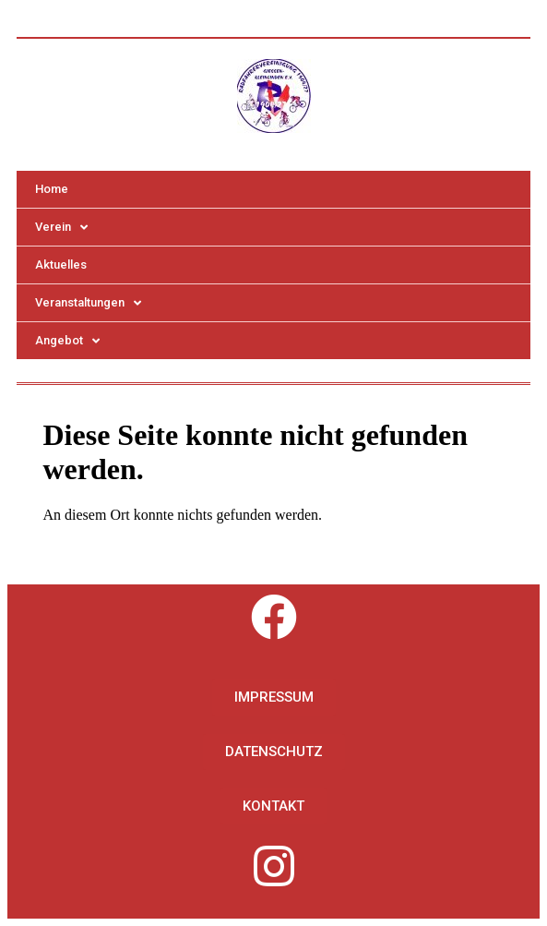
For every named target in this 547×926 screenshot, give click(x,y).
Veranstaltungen (88, 303)
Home (51, 189)
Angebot (67, 341)
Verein (61, 227)
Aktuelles (61, 264)
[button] (274, 697)
